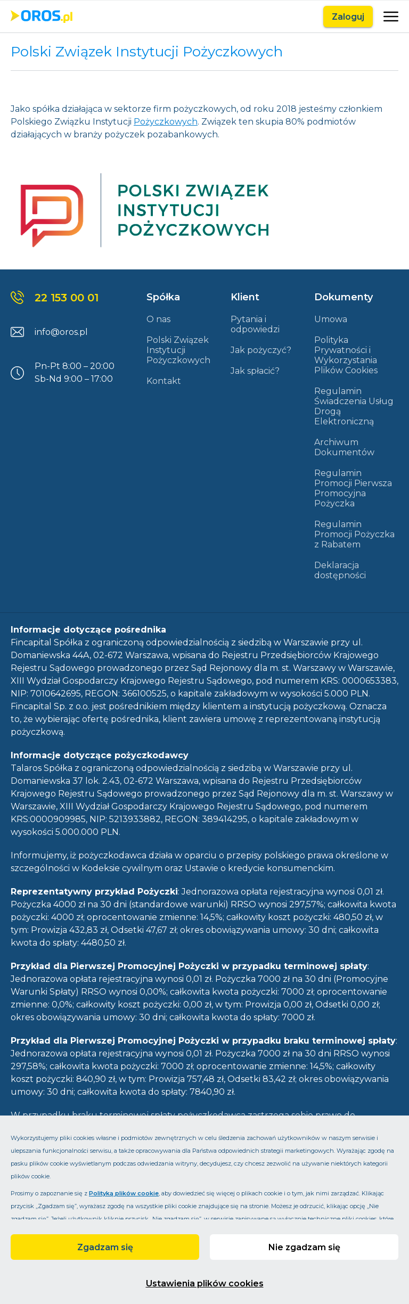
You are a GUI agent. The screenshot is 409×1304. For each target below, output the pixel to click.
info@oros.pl (61, 332)
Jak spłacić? (255, 371)
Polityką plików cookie (124, 1193)
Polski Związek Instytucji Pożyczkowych (178, 350)
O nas (158, 319)
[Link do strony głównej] (41, 16)
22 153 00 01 (67, 297)
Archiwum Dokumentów (344, 447)
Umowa (330, 319)
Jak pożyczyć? (261, 350)
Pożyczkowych (166, 122)
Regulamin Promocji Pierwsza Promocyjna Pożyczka (353, 488)
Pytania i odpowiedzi (255, 324)
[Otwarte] (389, 16)
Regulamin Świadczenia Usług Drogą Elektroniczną (354, 406)
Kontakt (163, 381)
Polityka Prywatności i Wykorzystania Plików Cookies (346, 355)
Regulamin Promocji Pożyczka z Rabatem (354, 534)
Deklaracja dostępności (340, 570)
